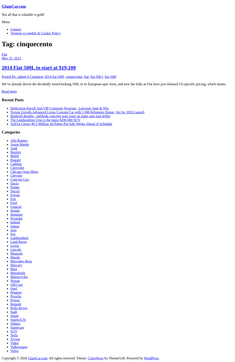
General (15, 207)
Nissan (15, 281)
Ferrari (15, 195)
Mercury (16, 265)
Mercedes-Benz (21, 261)
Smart (14, 316)
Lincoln (15, 249)
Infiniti (15, 222)
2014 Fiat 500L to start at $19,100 (39, 67)
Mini (13, 269)
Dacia (14, 183)
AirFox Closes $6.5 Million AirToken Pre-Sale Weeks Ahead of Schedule (61, 124)
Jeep (13, 230)
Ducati (15, 191)
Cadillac (16, 164)
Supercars (17, 327)
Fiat (4, 54)
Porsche (15, 296)
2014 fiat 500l (54, 77)
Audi (13, 148)
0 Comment (35, 77)
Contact (15, 29)
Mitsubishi (17, 273)
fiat (86, 77)
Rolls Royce (19, 308)
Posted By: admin (14, 77)
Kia (12, 234)
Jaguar (14, 226)
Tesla (14, 335)
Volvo (14, 351)
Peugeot (16, 292)
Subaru (15, 323)
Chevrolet (17, 168)
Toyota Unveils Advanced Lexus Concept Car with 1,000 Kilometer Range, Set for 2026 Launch (77, 112)
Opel (13, 288)
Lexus (14, 246)
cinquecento (74, 77)
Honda (15, 210)
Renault (15, 304)
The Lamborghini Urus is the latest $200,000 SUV (45, 120)
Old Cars (16, 284)
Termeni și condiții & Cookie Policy (35, 33)
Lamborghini (19, 238)
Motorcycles (19, 277)
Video (14, 343)
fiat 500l (110, 77)
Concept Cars (19, 179)
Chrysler (16, 175)
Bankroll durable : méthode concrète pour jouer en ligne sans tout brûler (60, 116)
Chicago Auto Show (24, 172)
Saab (13, 312)
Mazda (15, 257)
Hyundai (16, 218)
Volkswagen (18, 347)
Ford (13, 203)
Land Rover (18, 242)
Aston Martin (19, 144)
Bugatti (15, 160)
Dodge (15, 187)
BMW (14, 156)
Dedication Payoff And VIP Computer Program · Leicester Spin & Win (59, 108)
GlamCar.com (14, 6)
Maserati (16, 253)
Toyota (15, 339)
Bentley (15, 152)
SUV (13, 331)
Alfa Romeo (19, 140)
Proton (15, 300)
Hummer (16, 214)
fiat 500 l (96, 77)
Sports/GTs (18, 320)
